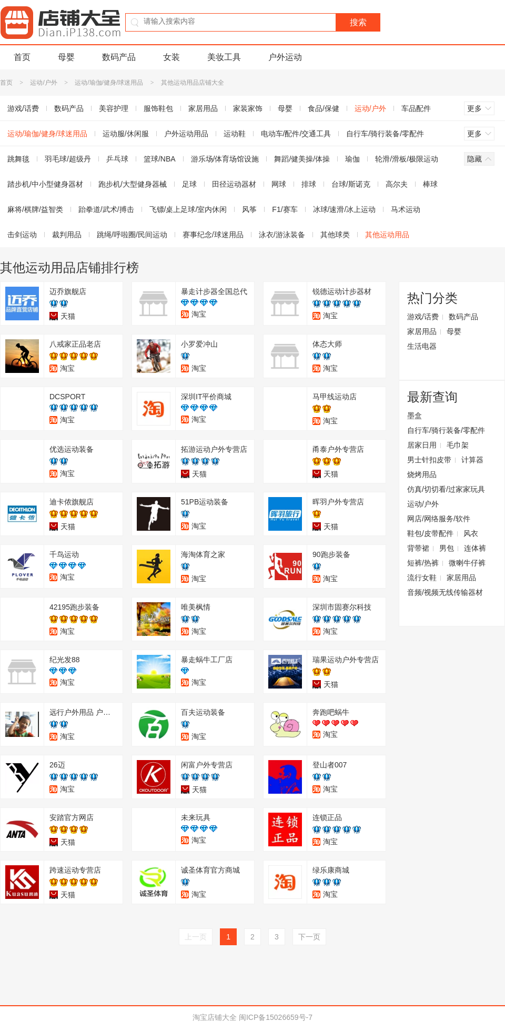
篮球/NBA (160, 159)
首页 (22, 57)
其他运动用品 (387, 234)
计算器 (472, 460)
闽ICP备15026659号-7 (275, 1017)
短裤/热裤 (423, 563)
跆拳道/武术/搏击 (106, 209)
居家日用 (422, 445)
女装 (171, 57)
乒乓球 (117, 159)
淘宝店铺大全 (215, 1017)
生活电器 (422, 346)
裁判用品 (67, 234)
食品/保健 (323, 108)
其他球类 (335, 234)
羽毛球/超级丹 (68, 159)
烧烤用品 (422, 474)
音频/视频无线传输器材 (445, 592)
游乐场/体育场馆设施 (225, 159)
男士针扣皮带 (429, 460)
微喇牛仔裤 (467, 563)
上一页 (196, 937)
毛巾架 (458, 445)
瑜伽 (352, 159)
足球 (189, 184)
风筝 (249, 209)
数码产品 (119, 57)
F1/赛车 (284, 209)
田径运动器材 (234, 184)
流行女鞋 (422, 577)
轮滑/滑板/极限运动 (406, 159)
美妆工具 (224, 57)
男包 (446, 548)
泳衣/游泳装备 (282, 234)
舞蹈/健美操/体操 (302, 159)
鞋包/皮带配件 (430, 533)
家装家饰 (247, 108)
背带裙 (418, 548)
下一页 (309, 937)
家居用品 (203, 108)
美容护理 (113, 108)
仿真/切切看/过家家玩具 (446, 489)
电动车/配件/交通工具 (296, 133)
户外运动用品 (186, 133)
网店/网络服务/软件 (438, 518)
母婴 (66, 57)
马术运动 (405, 209)
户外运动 (285, 57)
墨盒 (414, 415)
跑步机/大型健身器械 (132, 184)
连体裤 (475, 548)
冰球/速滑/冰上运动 (344, 209)
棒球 (430, 184)
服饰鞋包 (158, 108)
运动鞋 (235, 133)
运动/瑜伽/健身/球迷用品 (109, 82)
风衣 (470, 533)
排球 (308, 184)
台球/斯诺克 (350, 184)
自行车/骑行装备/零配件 (385, 133)
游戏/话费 (423, 316)
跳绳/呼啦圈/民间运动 (132, 234)
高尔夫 (397, 184)
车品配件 (416, 108)
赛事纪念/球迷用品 (213, 234)
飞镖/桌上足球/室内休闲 (188, 209)
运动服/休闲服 (126, 133)
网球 (278, 184)
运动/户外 (43, 82)
